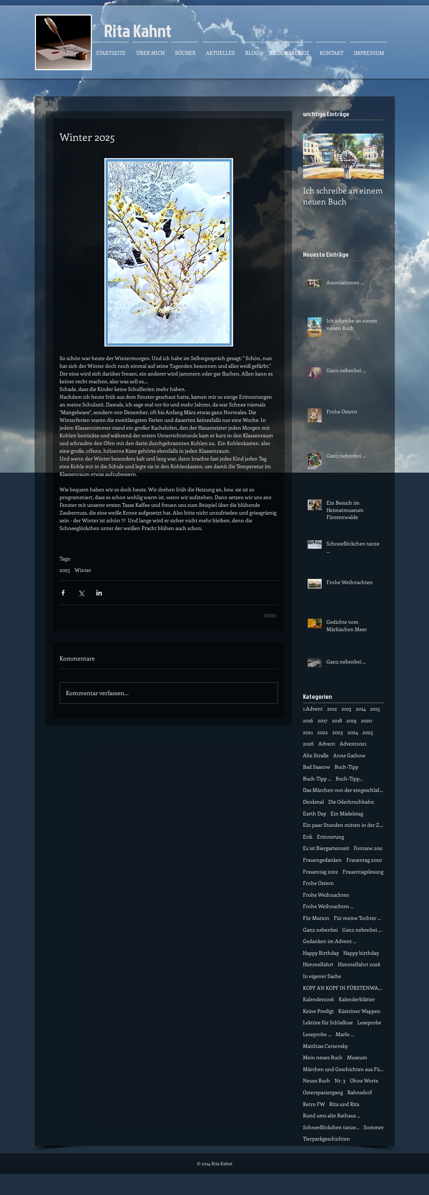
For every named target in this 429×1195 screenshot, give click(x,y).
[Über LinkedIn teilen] (99, 592)
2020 (366, 720)
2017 (323, 720)
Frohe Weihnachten (326, 894)
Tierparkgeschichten (326, 1138)
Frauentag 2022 (320, 871)
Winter (83, 570)
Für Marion (316, 917)
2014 (361, 708)
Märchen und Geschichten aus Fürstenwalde (343, 1069)
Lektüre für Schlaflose (328, 1022)
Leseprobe (369, 1022)
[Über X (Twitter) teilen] (81, 592)
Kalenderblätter (357, 999)
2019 (351, 720)
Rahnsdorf (359, 1092)
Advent (326, 743)
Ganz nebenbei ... (362, 929)
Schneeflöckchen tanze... (331, 1127)
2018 (337, 720)
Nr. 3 (340, 1080)
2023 (337, 732)
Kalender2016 (318, 999)
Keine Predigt (318, 1010)
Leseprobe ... (317, 1034)
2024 (352, 732)
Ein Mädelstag (346, 813)
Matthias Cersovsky (325, 1045)
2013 (346, 708)
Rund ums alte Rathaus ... (331, 1115)
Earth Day (314, 813)
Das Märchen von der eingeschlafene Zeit (343, 789)
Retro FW (314, 1103)
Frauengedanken (322, 859)
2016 (308, 720)
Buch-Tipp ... (317, 778)
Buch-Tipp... (349, 778)
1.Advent (313, 708)
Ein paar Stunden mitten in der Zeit (343, 824)
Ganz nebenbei (320, 929)
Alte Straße (316, 755)
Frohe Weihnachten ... (328, 906)
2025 (65, 570)
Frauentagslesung (363, 871)
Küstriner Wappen (359, 1010)
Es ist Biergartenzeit (326, 847)
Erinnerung (330, 836)
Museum (357, 1057)
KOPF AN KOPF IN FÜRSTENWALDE (343, 987)
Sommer (374, 1127)
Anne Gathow (349, 755)
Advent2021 (353, 743)
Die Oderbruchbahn (351, 801)
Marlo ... (345, 1034)
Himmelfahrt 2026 (359, 964)
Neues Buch (316, 1080)
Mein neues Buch (323, 1057)
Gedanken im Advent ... (329, 941)
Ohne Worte (364, 1080)
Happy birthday (361, 952)
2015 (375, 708)
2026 (308, 743)
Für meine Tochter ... (357, 917)
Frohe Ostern (318, 882)
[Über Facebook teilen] (63, 592)
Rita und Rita (344, 1103)
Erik (307, 836)
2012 (332, 708)
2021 (308, 732)
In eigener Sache (322, 975)
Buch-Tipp (346, 766)
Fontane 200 (368, 847)
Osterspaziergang (323, 1092)
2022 (322, 732)
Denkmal (313, 801)
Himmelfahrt (318, 964)
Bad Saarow (316, 766)
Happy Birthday (321, 952)
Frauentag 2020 (364, 859)
